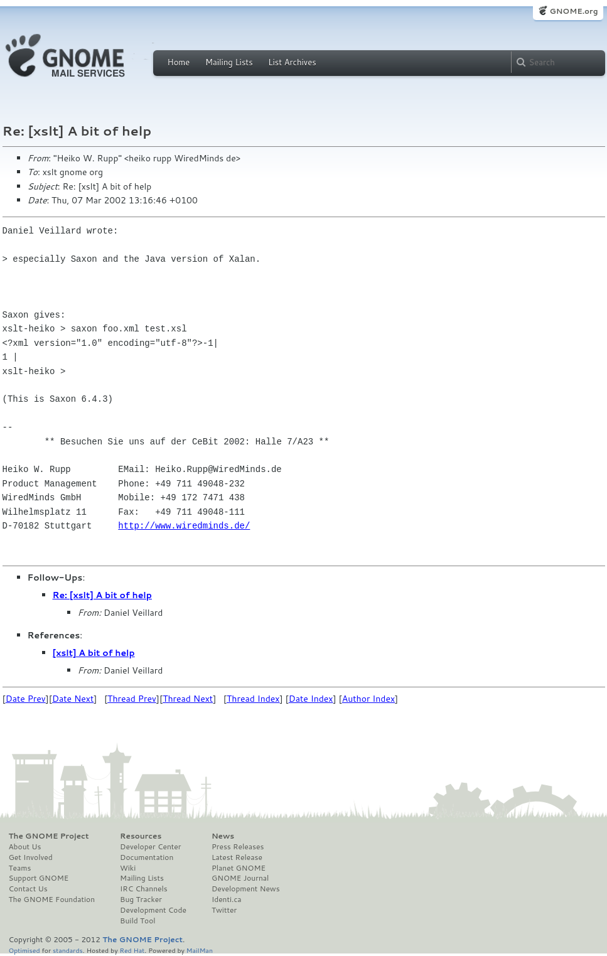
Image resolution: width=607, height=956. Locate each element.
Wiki (128, 868)
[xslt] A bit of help (94, 653)
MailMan (199, 950)
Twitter (224, 910)
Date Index (311, 698)
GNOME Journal (240, 878)
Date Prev (26, 698)
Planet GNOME (239, 868)
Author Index (368, 698)
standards (68, 950)
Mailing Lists (229, 62)
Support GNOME (39, 878)
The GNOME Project (49, 836)
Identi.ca (227, 899)
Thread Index (253, 698)
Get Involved (31, 857)
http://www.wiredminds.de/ (184, 526)
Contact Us (28, 889)
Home (179, 62)
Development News (246, 889)
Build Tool (137, 921)
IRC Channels (144, 889)
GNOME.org (573, 11)
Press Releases (238, 847)
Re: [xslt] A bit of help (102, 595)
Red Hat (131, 950)
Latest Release (237, 857)
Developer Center (150, 847)
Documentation (146, 857)
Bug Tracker (141, 899)
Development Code (153, 910)
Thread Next (188, 698)
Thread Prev (131, 698)
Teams (20, 868)
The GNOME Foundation (52, 899)
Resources (140, 836)
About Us (25, 847)
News (223, 836)
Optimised (24, 950)
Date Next (73, 698)
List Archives (292, 62)
